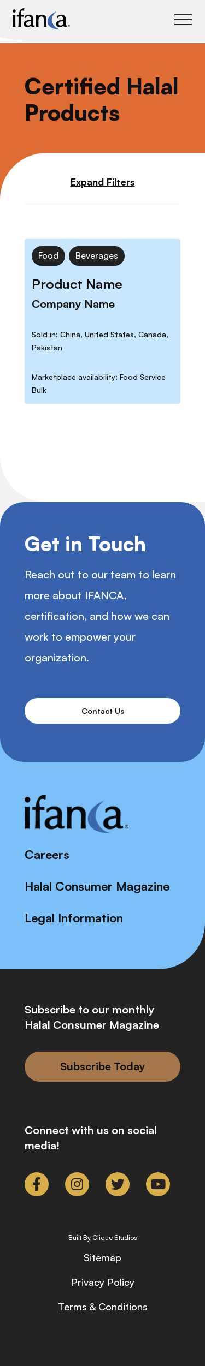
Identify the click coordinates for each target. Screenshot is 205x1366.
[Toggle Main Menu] (183, 19)
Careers (47, 854)
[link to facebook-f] (37, 1184)
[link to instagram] (77, 1184)
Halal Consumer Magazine (97, 886)
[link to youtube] (158, 1184)
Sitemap (102, 1257)
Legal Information (74, 917)
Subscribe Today (102, 1066)
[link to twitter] (118, 1184)
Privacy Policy (102, 1282)
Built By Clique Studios (102, 1237)
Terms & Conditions (103, 1307)
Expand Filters (103, 182)
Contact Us (102, 710)
